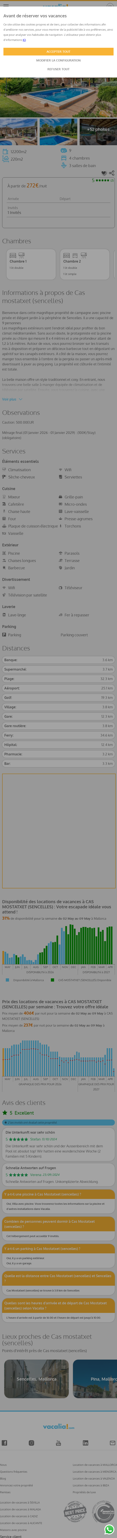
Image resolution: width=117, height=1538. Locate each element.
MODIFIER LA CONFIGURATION (58, 60)
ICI (24, 40)
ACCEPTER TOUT (58, 51)
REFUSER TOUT (58, 69)
